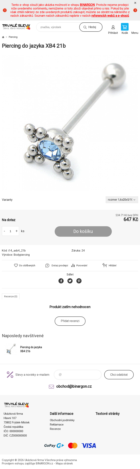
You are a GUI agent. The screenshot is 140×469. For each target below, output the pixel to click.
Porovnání (81, 265)
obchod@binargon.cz (74, 386)
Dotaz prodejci (60, 265)
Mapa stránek (64, 463)
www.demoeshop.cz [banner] (19, 26)
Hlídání (112, 265)
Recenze (55, 429)
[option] (70, 123)
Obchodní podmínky (62, 420)
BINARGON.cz (44, 463)
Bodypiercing (22, 254)
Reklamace (57, 424)
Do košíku (83, 231)
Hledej (92, 27)
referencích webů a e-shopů (110, 15)
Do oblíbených (27, 265)
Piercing (13, 37)
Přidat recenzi (70, 321)
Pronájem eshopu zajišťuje (18, 463)
